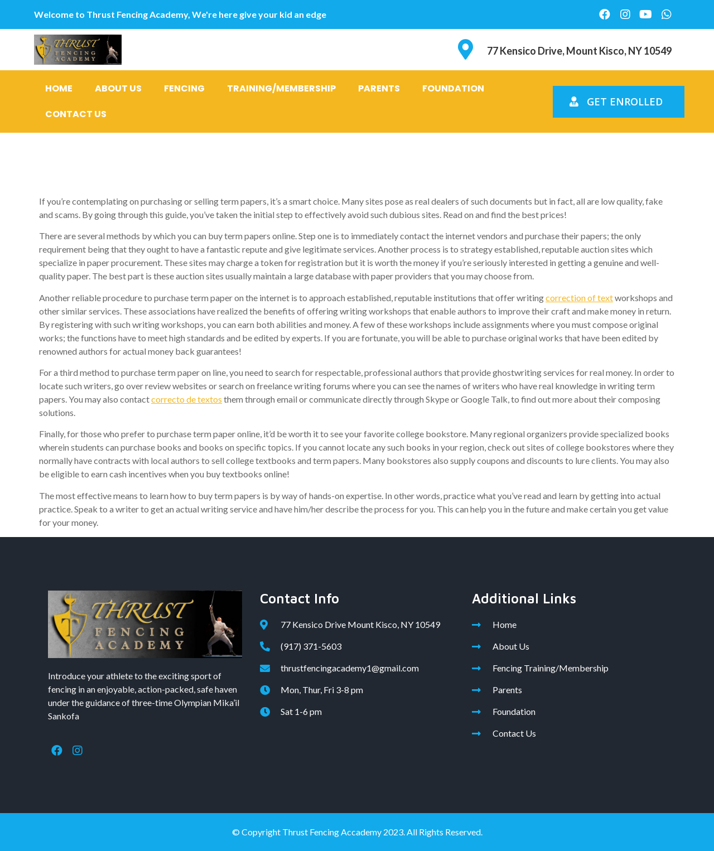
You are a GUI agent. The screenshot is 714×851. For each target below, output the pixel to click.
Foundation (453, 88)
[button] (618, 102)
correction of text (579, 297)
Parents (379, 88)
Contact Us (76, 114)
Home (59, 88)
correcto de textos (186, 399)
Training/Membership (281, 88)
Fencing (184, 88)
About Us (118, 88)
